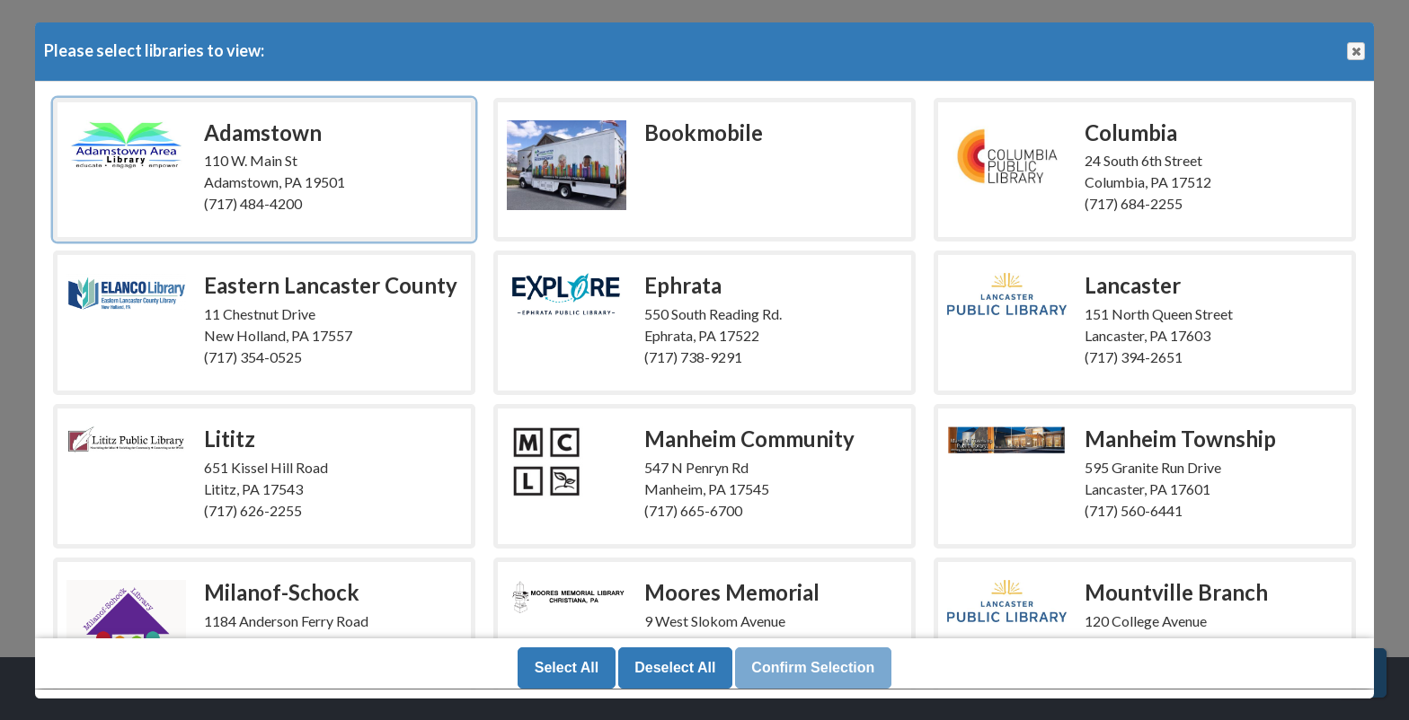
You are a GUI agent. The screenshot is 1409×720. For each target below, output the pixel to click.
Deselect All (674, 668)
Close (1355, 51)
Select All (566, 668)
